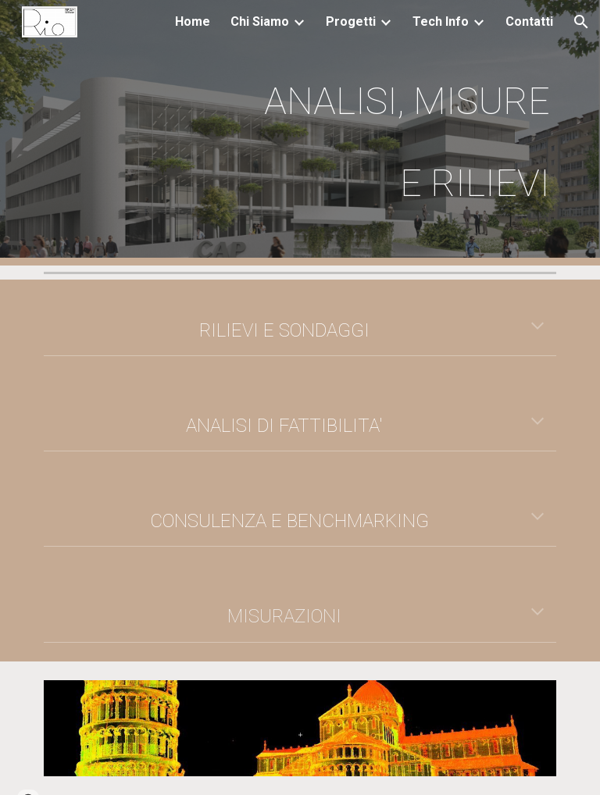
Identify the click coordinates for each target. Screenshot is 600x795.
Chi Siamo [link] (259, 21)
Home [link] (192, 21)
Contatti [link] (529, 21)
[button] (581, 22)
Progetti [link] (351, 21)
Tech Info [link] (440, 21)
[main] (387, 133)
